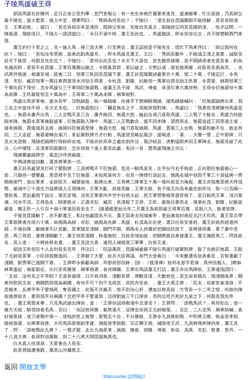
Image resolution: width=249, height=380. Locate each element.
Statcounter (115, 376)
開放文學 (32, 367)
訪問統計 (137, 376)
